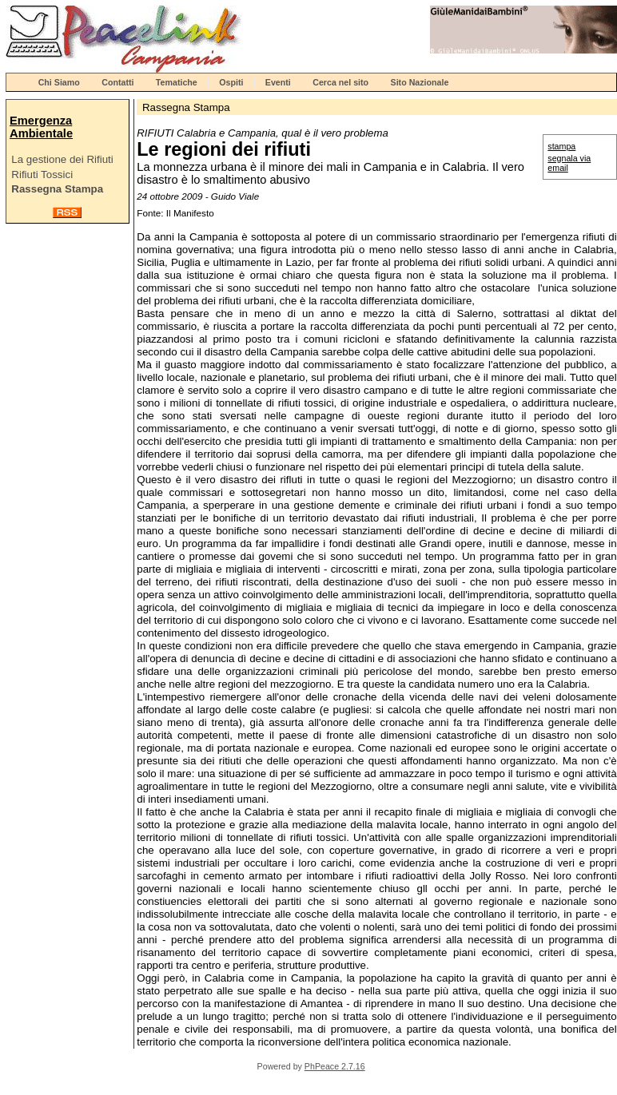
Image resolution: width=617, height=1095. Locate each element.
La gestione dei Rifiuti (62, 159)
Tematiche (176, 82)
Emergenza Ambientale (41, 127)
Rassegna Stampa (57, 189)
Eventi (278, 82)
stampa (561, 146)
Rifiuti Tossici (42, 175)
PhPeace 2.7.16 (335, 1066)
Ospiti (231, 82)
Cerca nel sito (340, 82)
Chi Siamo (59, 82)
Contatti (117, 82)
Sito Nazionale (420, 82)
